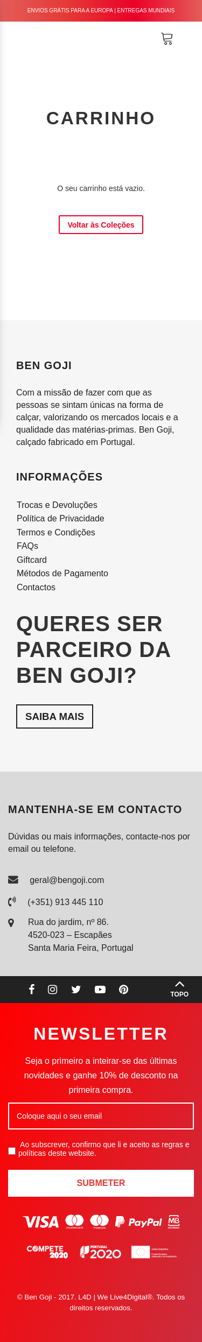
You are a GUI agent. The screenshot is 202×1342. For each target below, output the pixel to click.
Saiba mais (54, 716)
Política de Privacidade (61, 518)
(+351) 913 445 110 (65, 902)
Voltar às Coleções (100, 225)
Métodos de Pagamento (62, 573)
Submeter (101, 1183)
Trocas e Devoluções (57, 505)
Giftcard (32, 559)
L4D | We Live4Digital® (115, 1297)
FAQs (27, 545)
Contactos (36, 587)
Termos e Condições (56, 532)
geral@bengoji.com (67, 880)
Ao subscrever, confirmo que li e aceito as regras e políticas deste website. (98, 1148)
